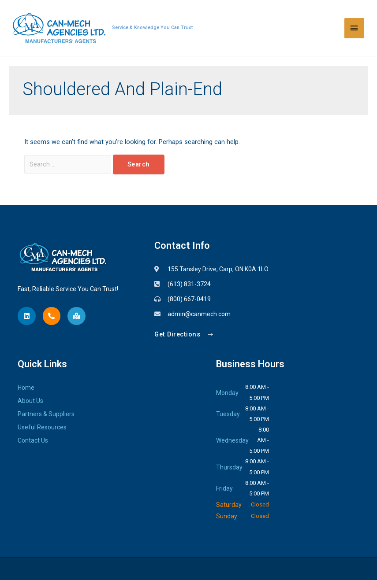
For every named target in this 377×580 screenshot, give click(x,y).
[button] (184, 335)
